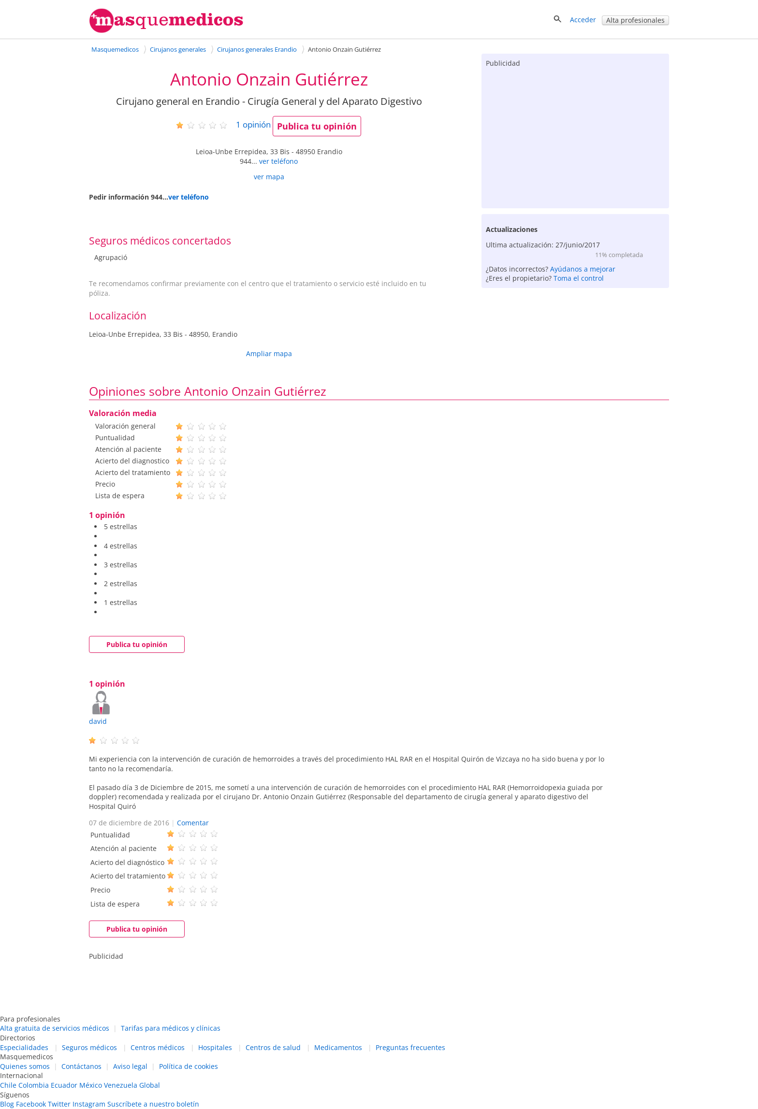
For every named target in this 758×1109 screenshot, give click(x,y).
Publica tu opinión (317, 126)
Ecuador (64, 1085)
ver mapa (269, 176)
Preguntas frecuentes (410, 1047)
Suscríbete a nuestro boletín (153, 1104)
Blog (7, 1104)
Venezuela (120, 1085)
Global (149, 1085)
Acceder (583, 19)
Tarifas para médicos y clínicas (170, 1028)
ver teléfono (278, 161)
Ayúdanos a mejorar (582, 269)
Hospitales (215, 1047)
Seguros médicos (89, 1047)
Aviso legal (130, 1066)
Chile (8, 1085)
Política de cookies (188, 1066)
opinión (253, 124)
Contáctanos (81, 1066)
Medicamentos (338, 1047)
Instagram (89, 1104)
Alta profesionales (635, 20)
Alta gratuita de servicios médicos (54, 1028)
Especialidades (24, 1047)
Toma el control (579, 278)
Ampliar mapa (269, 353)
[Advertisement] (575, 135)
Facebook (31, 1104)
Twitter (59, 1104)
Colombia (33, 1085)
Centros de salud (273, 1047)
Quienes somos (25, 1066)
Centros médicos (158, 1047)
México (90, 1085)
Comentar (193, 822)
